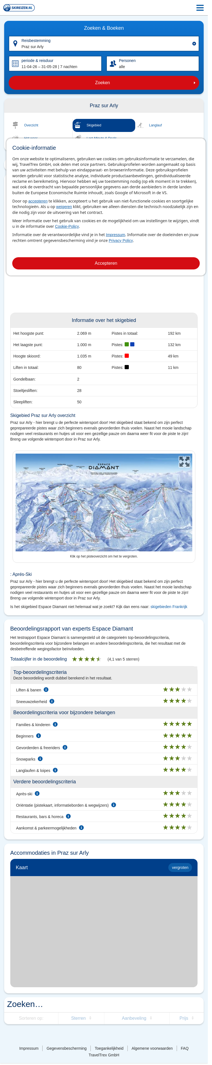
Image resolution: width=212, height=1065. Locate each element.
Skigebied (94, 125)
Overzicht (31, 125)
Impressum (115, 234)
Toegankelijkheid (109, 1048)
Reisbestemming (35, 40)
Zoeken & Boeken (104, 28)
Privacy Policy (121, 240)
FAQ (185, 1048)
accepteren (38, 201)
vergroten (180, 867)
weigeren (64, 206)
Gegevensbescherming (66, 1048)
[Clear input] (194, 43)
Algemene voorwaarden (152, 1048)
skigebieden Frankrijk (169, 606)
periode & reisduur (37, 60)
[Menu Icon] (200, 7)
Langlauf (155, 125)
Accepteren (106, 263)
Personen (127, 60)
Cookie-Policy (67, 226)
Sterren (78, 1018)
